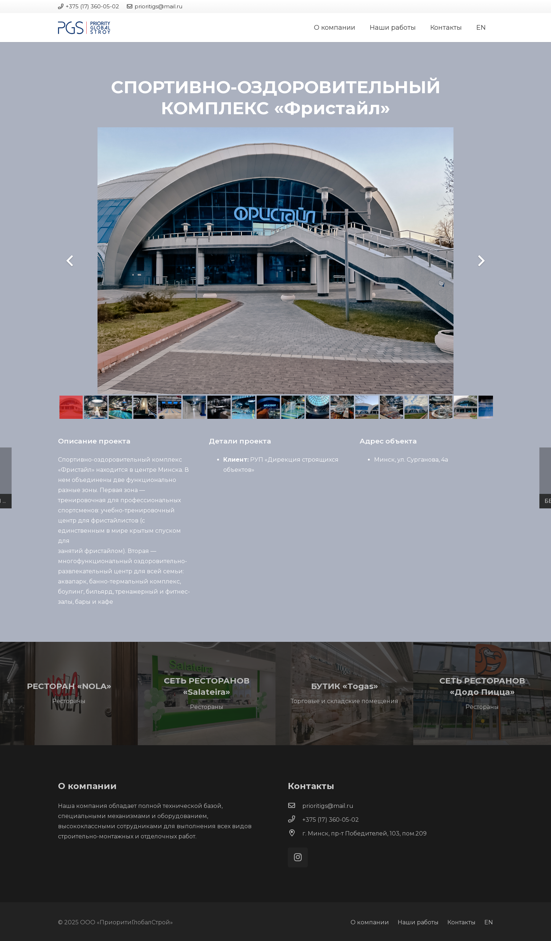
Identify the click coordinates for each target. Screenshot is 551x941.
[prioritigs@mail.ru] (295, 806)
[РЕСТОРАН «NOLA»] (69, 693)
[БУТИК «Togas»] (344, 693)
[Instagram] (298, 857)
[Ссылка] (84, 27)
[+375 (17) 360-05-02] (295, 820)
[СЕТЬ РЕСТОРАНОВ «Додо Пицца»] (482, 693)
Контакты (461, 922)
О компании (370, 922)
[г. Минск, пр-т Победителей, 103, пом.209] (295, 834)
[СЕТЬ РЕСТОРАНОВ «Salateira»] (207, 693)
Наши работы (418, 922)
